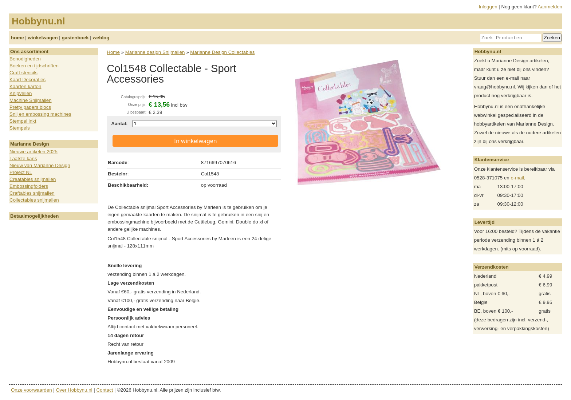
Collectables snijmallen (34, 200)
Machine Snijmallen (30, 100)
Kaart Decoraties (27, 79)
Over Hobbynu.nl (74, 390)
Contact (104, 390)
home (17, 37)
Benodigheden (25, 59)
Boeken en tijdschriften (34, 65)
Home (113, 52)
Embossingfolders (28, 186)
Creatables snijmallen (32, 179)
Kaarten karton (25, 86)
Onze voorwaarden (31, 390)
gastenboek (75, 37)
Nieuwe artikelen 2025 (33, 151)
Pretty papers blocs (30, 107)
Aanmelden (550, 6)
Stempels (19, 128)
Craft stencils (23, 72)
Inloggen (488, 6)
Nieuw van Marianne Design (39, 165)
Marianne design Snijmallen (155, 52)
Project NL (20, 172)
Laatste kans (23, 158)
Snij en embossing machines (40, 114)
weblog (100, 37)
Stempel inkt (22, 121)
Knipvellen (20, 93)
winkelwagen (43, 37)
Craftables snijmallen (32, 193)
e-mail (517, 178)
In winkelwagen (195, 141)
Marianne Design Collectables (222, 52)
